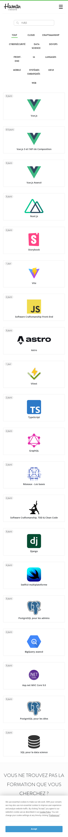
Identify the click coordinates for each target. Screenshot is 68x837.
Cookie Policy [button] (45, 812)
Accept (34, 829)
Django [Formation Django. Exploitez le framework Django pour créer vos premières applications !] (34, 551)
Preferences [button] (54, 815)
